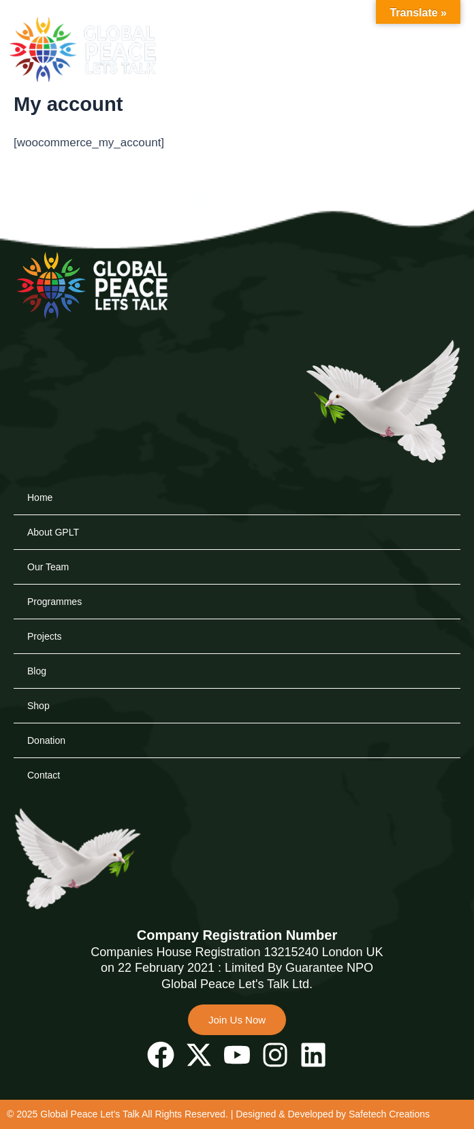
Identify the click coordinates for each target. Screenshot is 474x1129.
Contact (43, 775)
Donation (46, 740)
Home (39, 497)
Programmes (54, 601)
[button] (419, 55)
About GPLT (53, 532)
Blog (36, 671)
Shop (38, 705)
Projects (44, 636)
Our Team (48, 566)
